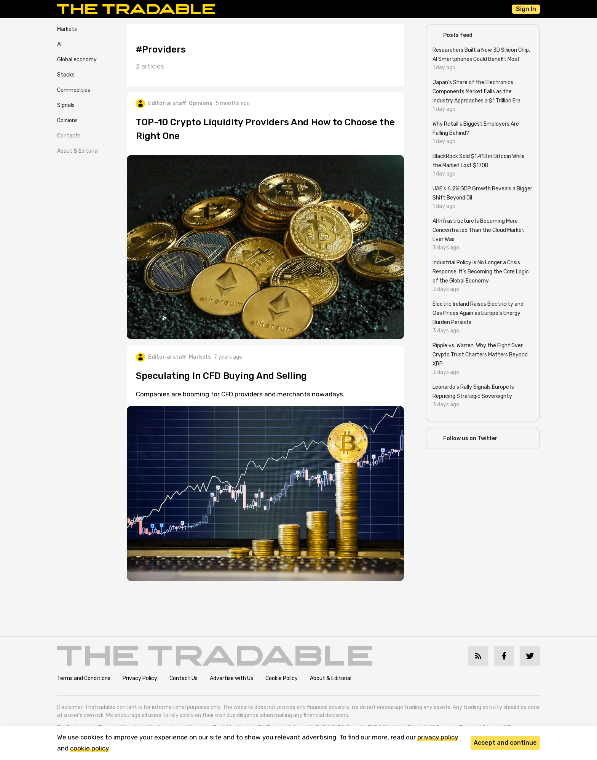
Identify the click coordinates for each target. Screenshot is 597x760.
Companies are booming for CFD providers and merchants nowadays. (240, 394)
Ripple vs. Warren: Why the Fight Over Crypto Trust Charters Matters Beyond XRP (480, 354)
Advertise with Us (231, 678)
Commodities (73, 90)
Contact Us (183, 678)
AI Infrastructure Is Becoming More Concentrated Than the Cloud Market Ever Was (478, 230)
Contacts (69, 136)
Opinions (67, 120)
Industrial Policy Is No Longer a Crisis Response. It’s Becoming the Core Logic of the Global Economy (481, 271)
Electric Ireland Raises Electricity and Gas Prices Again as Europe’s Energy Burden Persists (478, 313)
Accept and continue (505, 742)
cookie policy (89, 748)
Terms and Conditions (83, 678)
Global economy (77, 59)
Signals (66, 105)
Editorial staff (161, 103)
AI (59, 44)
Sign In (526, 9)
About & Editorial (78, 151)
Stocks (66, 75)
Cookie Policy (281, 678)
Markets (67, 29)
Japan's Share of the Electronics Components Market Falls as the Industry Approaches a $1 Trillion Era (476, 91)
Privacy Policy (140, 678)
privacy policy (437, 737)
